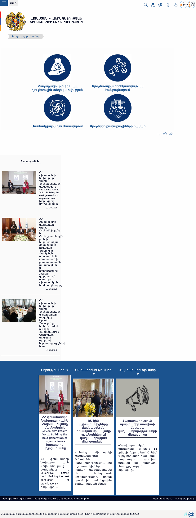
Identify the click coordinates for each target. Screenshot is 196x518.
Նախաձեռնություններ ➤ (93, 371)
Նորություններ (30, 161)
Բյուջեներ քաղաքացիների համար (117, 126)
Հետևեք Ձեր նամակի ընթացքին (68, 498)
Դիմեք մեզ (39, 498)
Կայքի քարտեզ (184, 498)
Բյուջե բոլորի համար (25, 36)
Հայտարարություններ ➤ (137, 371)
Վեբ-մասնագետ (163, 498)
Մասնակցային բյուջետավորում (57, 126)
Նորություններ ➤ (55, 370)
